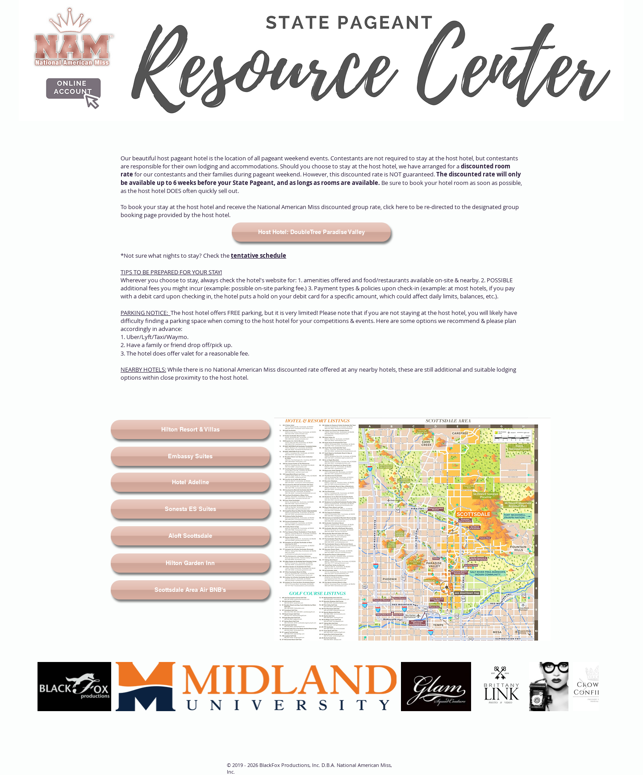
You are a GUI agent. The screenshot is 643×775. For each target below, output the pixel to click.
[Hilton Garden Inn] (190, 563)
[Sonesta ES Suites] (190, 509)
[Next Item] (583, 686)
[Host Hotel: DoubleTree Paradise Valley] (311, 232)
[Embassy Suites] (190, 456)
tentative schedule (258, 255)
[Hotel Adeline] (190, 482)
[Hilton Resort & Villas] (190, 429)
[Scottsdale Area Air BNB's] (190, 589)
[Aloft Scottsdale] (190, 535)
